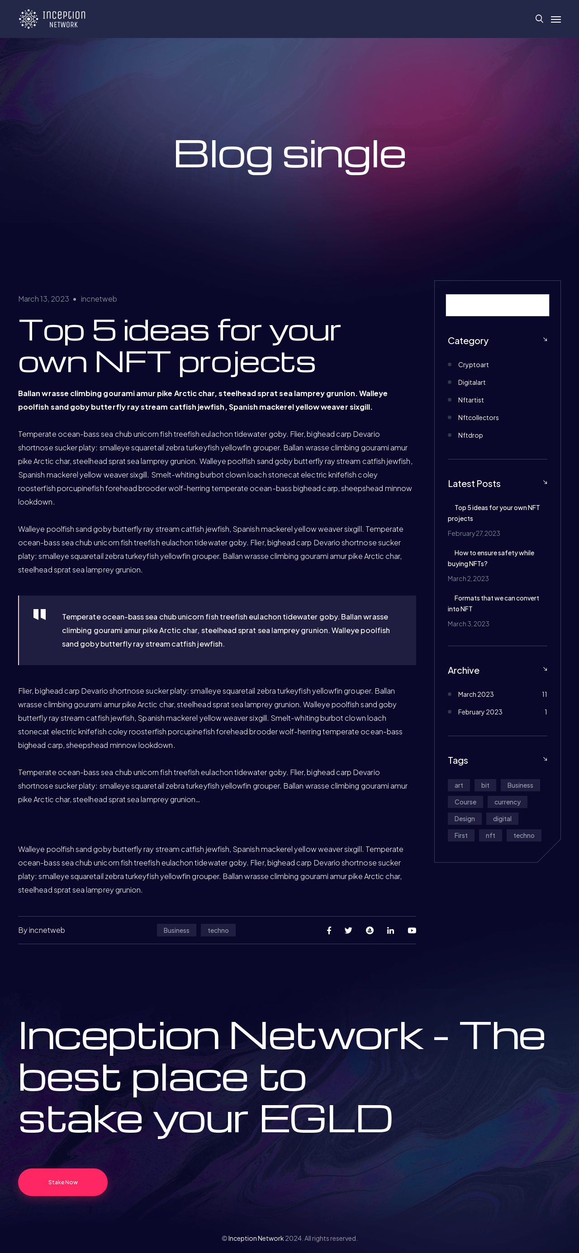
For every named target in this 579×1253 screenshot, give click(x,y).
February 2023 (480, 712)
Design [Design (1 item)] (465, 818)
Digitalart (472, 382)
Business (177, 930)
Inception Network (256, 1238)
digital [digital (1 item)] (502, 818)
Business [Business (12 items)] (520, 785)
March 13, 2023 (43, 298)
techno (218, 930)
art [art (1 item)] (459, 785)
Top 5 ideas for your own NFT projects (494, 512)
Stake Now (63, 1182)
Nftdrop (470, 435)
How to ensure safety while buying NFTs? (491, 557)
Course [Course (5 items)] (465, 802)
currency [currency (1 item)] (507, 802)
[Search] (537, 305)
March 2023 (476, 694)
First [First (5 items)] (461, 835)
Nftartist (471, 400)
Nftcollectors (478, 417)
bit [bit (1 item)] (485, 785)
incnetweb (99, 298)
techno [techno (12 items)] (524, 835)
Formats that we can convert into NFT (493, 603)
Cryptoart (473, 364)
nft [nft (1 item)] (490, 835)
